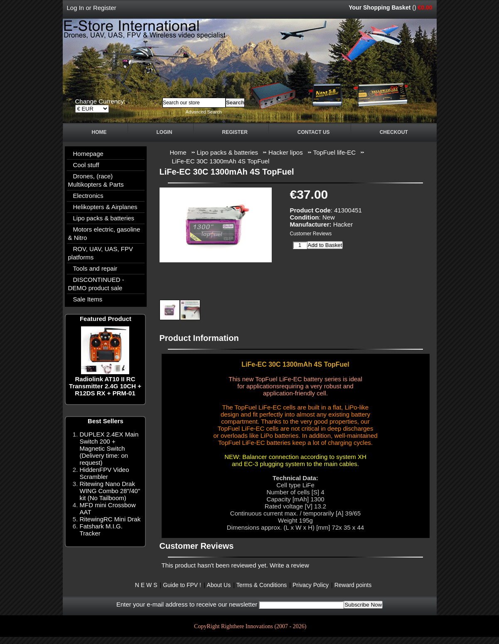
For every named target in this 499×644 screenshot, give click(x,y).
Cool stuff (86, 164)
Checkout (394, 132)
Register (104, 7)
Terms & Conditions (261, 585)
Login (164, 132)
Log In (75, 7)
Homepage (88, 153)
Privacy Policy (311, 585)
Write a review (289, 565)
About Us (219, 585)
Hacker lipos (285, 152)
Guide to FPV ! (182, 585)
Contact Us (313, 132)
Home (99, 132)
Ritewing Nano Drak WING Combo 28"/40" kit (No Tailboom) (110, 490)
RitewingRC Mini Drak (110, 519)
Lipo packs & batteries (227, 152)
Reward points (353, 585)
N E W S (146, 585)
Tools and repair (95, 268)
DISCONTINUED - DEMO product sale (96, 283)
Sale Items (88, 299)
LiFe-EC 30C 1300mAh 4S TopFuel (221, 161)
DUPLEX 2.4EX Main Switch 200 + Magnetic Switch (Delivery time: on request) (109, 448)
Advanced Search (204, 111)
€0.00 (425, 7)
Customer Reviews (311, 234)
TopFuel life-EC (334, 152)
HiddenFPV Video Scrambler (104, 473)
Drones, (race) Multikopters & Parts (96, 180)
